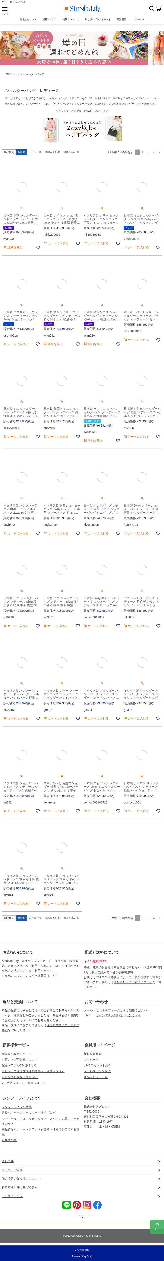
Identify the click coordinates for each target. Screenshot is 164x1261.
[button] (159, 152)
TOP (7, 74)
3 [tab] (78, 69)
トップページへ (12, 1196)
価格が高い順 (71, 152)
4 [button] (154, 152)
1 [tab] (72, 69)
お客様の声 (9, 1140)
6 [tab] (87, 69)
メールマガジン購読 (97, 1071)
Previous (5, 51)
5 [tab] (84, 69)
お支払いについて (18, 952)
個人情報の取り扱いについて (21, 1178)
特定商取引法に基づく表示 (20, 1187)
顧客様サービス (16, 1045)
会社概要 (92, 1098)
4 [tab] (81, 69)
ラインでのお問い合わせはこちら (118, 1015)
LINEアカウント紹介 (97, 1065)
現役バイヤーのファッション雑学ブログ (29, 1112)
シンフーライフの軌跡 (17, 1107)
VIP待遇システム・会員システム (23, 1083)
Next (159, 51)
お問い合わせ (96, 1002)
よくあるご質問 (12, 1170)
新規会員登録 (93, 1054)
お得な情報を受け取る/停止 (20, 1077)
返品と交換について (20, 1002)
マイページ (91, 1059)
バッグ (16, 74)
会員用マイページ (100, 1045)
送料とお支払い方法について (133, 982)
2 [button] (142, 152)
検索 (152, 8)
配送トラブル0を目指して (19, 1065)
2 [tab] (75, 69)
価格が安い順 (52, 152)
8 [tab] (93, 69)
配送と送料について (102, 952)
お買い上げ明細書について (20, 1059)
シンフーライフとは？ (22, 1098)
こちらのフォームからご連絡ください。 (123, 1010)
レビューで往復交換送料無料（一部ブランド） (33, 1071)
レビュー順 (35, 152)
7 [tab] (90, 69)
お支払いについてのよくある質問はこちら (30, 975)
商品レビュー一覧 (96, 1077)
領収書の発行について (17, 1054)
